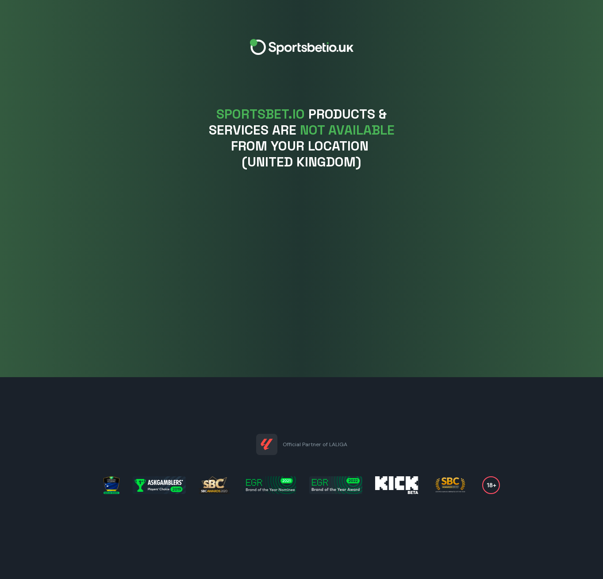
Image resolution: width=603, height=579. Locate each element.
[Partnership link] (266, 444)
